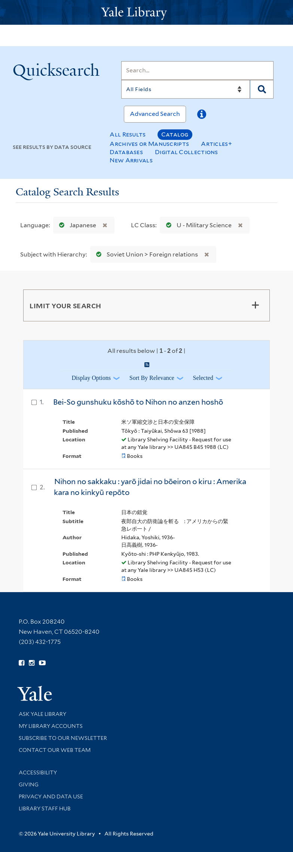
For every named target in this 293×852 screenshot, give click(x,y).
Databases (126, 152)
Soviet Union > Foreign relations (145, 254)
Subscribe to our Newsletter (63, 738)
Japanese (76, 225)
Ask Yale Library (42, 714)
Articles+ (216, 143)
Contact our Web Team (55, 750)
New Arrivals (131, 160)
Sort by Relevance (151, 378)
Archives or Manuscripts (149, 143)
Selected (203, 378)
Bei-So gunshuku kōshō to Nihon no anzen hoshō (138, 402)
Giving (29, 785)
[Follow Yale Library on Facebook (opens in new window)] (21, 663)
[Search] (197, 70)
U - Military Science (197, 225)
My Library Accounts (51, 726)
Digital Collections (186, 152)
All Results (128, 134)
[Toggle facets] (255, 305)
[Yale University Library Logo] (147, 12)
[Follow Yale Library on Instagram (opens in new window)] (31, 663)
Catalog (175, 134)
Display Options (90, 378)
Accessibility (38, 773)
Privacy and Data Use (51, 797)
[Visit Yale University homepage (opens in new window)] (34, 691)
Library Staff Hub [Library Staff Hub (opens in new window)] (45, 809)
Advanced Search (155, 113)
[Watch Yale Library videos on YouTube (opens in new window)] (42, 663)
